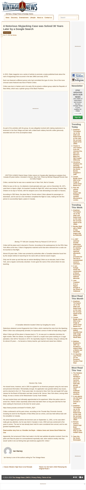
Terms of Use (46, 477)
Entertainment (23, 17)
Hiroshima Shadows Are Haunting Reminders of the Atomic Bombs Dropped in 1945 (77, 168)
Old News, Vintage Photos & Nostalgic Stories (19, 14)
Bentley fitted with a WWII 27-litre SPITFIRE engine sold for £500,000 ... (77, 232)
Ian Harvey (14, 35)
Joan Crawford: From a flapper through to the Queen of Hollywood (77, 286)
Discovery (14, 17)
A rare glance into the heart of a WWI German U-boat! (77, 399)
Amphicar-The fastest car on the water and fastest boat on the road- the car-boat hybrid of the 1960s (77, 136)
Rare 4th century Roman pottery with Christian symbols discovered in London (77, 194)
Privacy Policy (36, 477)
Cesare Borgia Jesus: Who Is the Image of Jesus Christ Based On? (77, 181)
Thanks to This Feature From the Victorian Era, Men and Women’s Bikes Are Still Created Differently (77, 153)
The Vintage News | (19, 477)
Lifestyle (33, 17)
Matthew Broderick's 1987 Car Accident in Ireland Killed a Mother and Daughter (77, 346)
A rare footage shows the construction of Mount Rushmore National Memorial (77, 272)
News (7, 17)
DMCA (28, 477)
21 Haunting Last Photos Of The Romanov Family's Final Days (77, 358)
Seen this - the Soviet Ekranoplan (77, 438)
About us (40, 17)
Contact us (48, 17)
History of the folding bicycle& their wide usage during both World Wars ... (77, 334)
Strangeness (7, 32)
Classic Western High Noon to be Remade (18, 467)
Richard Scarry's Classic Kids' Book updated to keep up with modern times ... (77, 428)
